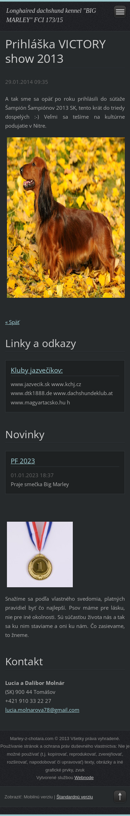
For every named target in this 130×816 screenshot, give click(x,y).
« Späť (12, 321)
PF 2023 (23, 460)
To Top (120, 796)
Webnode (84, 777)
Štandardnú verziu (75, 796)
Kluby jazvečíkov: (37, 370)
